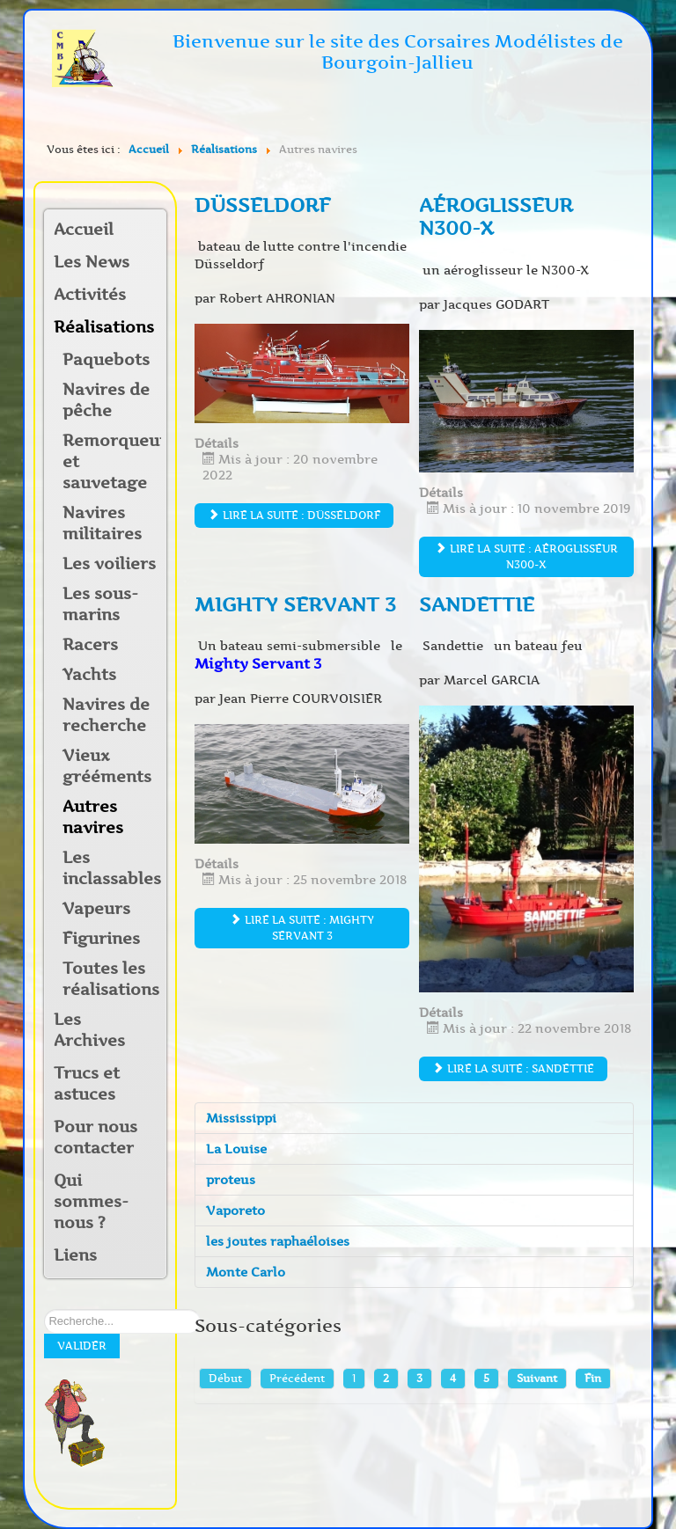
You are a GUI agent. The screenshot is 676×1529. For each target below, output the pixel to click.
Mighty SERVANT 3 (295, 605)
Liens (75, 1255)
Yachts (89, 674)
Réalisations (98, 327)
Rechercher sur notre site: (44, 1309)
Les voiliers (109, 564)
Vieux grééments (106, 766)
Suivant (537, 1378)
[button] (152, 296)
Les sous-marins (100, 604)
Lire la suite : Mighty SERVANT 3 (302, 927)
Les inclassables (111, 868)
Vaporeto (235, 1210)
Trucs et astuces (87, 1084)
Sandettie (476, 605)
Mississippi (241, 1118)
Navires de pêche (106, 400)
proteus (230, 1180)
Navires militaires (102, 523)
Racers (90, 645)
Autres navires (92, 817)
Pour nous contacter (95, 1137)
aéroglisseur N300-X (496, 217)
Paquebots (106, 359)
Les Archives (89, 1030)
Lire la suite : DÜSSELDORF (294, 515)
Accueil (84, 229)
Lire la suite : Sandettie (513, 1068)
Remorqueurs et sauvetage (111, 462)
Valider (82, 1345)
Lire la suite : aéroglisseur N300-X (526, 556)
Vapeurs (96, 908)
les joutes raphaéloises (277, 1241)
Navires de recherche (106, 715)
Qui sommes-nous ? (91, 1202)
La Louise (236, 1149)
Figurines (101, 938)
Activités (90, 294)
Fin (592, 1378)
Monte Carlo (245, 1272)
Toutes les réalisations (110, 979)
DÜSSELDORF (263, 205)
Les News (91, 262)
